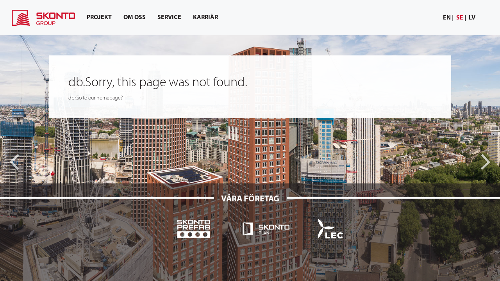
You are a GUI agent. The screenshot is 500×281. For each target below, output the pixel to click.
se (459, 18)
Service (169, 17)
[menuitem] (448, 18)
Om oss (134, 17)
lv (472, 18)
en (447, 18)
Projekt (99, 17)
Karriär (205, 17)
